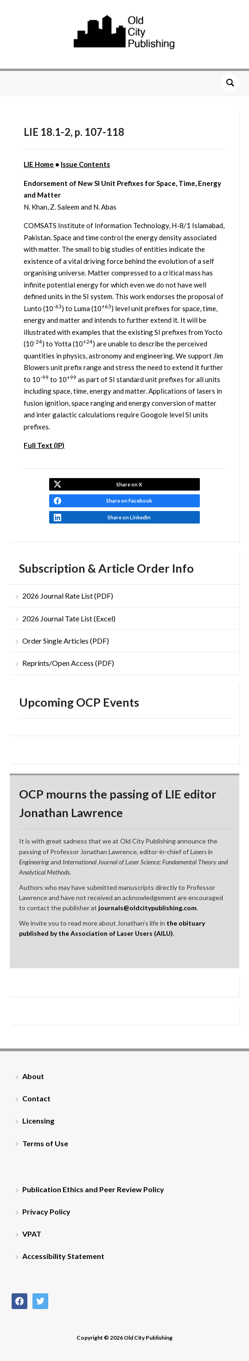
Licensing (38, 1120)
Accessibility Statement (63, 1256)
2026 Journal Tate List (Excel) (68, 618)
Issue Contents (85, 164)
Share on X (129, 484)
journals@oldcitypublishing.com (147, 908)
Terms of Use (45, 1143)
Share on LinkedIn (129, 517)
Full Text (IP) (44, 445)
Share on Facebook (129, 501)
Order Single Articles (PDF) (65, 640)
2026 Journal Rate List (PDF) (67, 595)
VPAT (31, 1233)
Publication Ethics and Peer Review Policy (93, 1189)
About (33, 1076)
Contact (36, 1098)
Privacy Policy (46, 1211)
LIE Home (39, 164)
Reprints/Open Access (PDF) (68, 662)
